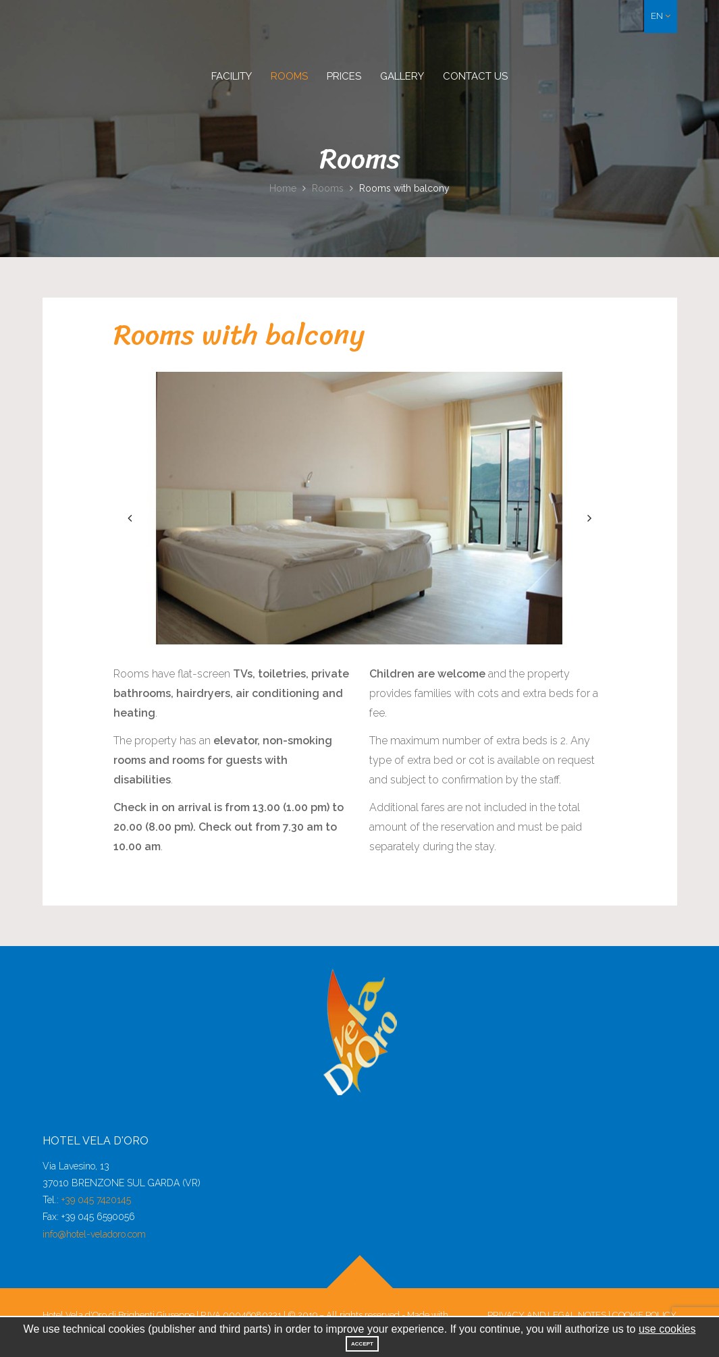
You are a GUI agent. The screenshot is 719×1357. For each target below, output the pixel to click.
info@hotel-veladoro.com (94, 1234)
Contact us (475, 76)
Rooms (289, 76)
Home (282, 188)
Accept (362, 1344)
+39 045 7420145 (96, 1199)
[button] (660, 16)
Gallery (402, 76)
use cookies (667, 1329)
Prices (344, 76)
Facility (231, 76)
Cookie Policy (644, 1315)
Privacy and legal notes (546, 1315)
